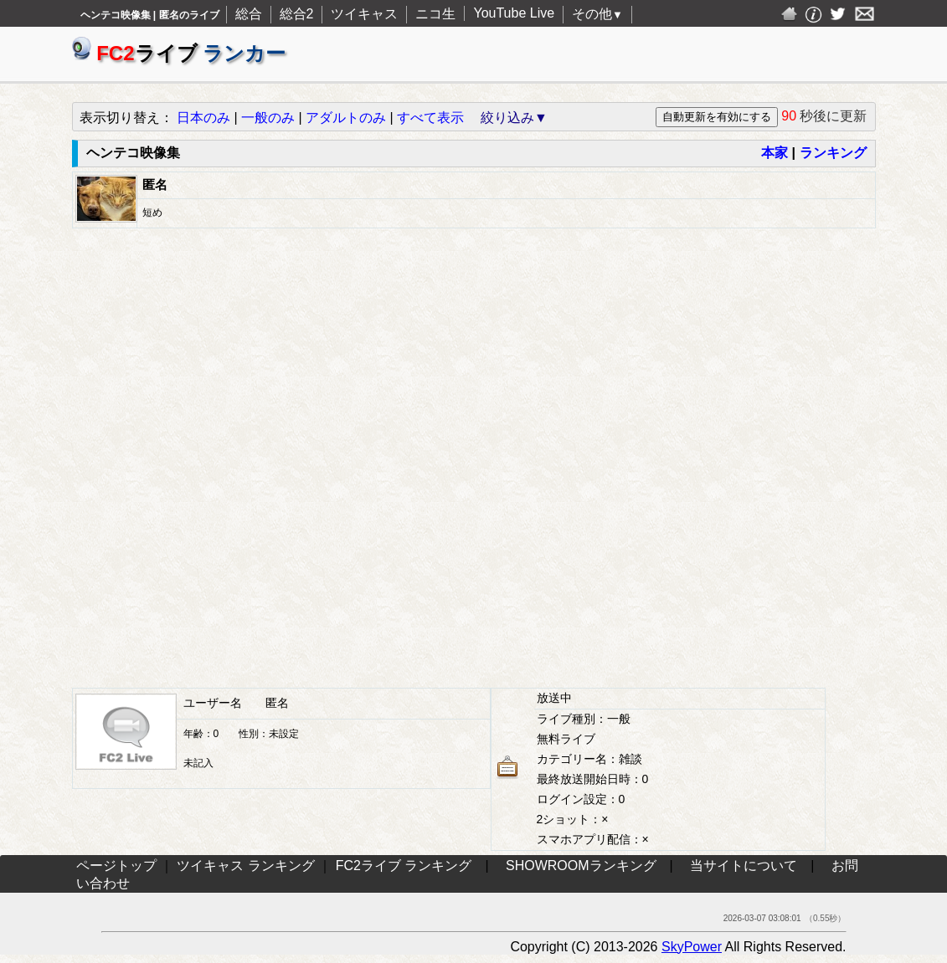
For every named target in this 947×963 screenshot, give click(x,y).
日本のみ (203, 117)
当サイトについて (743, 865)
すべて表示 (430, 117)
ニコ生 (435, 14)
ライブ (179, 53)
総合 (248, 14)
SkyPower (691, 947)
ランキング (833, 153)
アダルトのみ (346, 117)
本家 (774, 153)
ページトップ (116, 865)
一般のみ (268, 117)
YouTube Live (513, 13)
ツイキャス (364, 14)
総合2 (297, 14)
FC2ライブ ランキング (404, 865)
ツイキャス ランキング (245, 865)
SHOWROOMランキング (581, 865)
